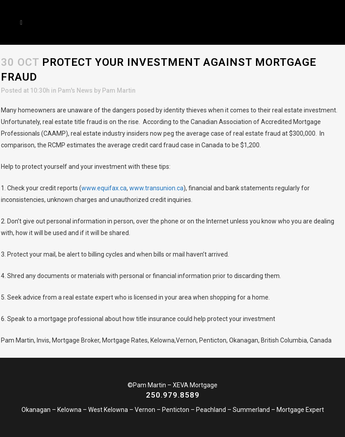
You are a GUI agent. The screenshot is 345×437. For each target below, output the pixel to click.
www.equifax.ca (104, 188)
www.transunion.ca (156, 188)
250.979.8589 (173, 394)
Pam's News (75, 90)
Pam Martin (119, 90)
